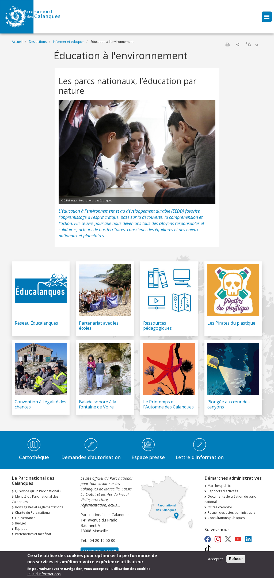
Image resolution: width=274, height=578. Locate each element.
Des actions (38, 41)
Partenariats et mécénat (33, 534)
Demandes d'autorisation (91, 457)
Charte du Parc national (33, 512)
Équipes (21, 528)
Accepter (215, 560)
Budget (20, 523)
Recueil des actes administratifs (231, 512)
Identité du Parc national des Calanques (35, 499)
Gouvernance (25, 518)
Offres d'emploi (220, 507)
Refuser (236, 560)
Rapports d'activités (223, 491)
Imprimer (227, 44)
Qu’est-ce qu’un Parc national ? (38, 491)
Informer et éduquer (68, 41)
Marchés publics (220, 485)
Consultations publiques (226, 518)
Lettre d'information (200, 457)
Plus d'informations (44, 575)
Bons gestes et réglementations (39, 507)
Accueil (17, 41)
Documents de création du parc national (230, 499)
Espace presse (148, 457)
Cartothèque (34, 457)
